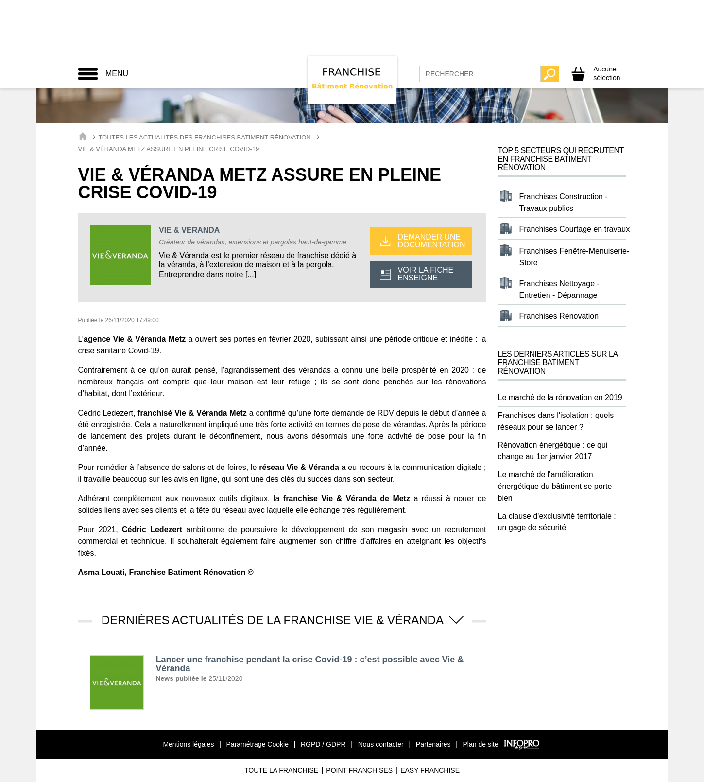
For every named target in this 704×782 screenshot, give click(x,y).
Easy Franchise (430, 770)
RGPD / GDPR (323, 744)
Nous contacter (381, 744)
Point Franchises (359, 770)
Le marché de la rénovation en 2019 (560, 397)
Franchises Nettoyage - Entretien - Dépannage (559, 289)
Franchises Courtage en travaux (574, 229)
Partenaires (433, 744)
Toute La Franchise (281, 770)
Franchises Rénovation (559, 316)
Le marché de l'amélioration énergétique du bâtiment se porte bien (555, 486)
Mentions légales (188, 744)
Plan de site (480, 744)
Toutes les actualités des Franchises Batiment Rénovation (204, 137)
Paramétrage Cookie (257, 744)
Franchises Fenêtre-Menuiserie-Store (574, 257)
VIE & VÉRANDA (189, 230)
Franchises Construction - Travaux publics (563, 202)
